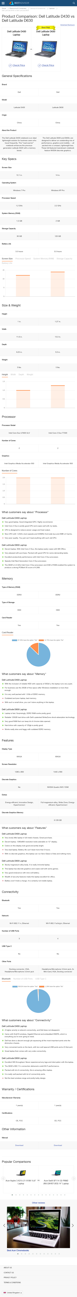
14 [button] (61, 1195)
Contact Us (9, 1273)
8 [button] (38, 1195)
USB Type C (40, 979)
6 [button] (31, 1195)
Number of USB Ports (23, 979)
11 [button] (49, 1195)
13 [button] (57, 1195)
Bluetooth (6, 979)
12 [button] (53, 1195)
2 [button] (16, 1195)
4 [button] (23, 1195)
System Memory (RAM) (43, 259)
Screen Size (7, 259)
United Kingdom (13, 1293)
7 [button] (35, 1195)
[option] (38, 1179)
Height (5, 375)
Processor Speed (23, 259)
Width (13, 375)
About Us (8, 1268)
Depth (21, 375)
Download (19, 1145)
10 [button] (46, 1195)
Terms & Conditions (12, 1282)
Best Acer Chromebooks (18, 1251)
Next (74, 1178)
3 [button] (19, 1195)
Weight (30, 375)
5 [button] (27, 1195)
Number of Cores (9, 471)
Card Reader (7, 633)
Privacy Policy (10, 1277)
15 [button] (65, 1195)
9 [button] (42, 1195)
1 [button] (12, 1195)
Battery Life (7, 263)
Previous (3, 1178)
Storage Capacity (64, 259)
